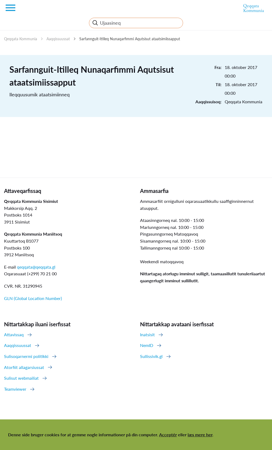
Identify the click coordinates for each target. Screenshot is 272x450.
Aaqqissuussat (58, 38)
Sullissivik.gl (151, 356)
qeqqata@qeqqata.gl (36, 266)
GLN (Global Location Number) (33, 298)
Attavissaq (14, 334)
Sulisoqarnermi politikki (26, 356)
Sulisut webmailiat (21, 378)
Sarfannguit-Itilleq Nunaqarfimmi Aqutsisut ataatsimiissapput (129, 38)
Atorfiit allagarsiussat (24, 367)
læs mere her (200, 434)
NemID (146, 345)
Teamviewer (15, 389)
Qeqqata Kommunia (20, 38)
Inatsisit (147, 334)
